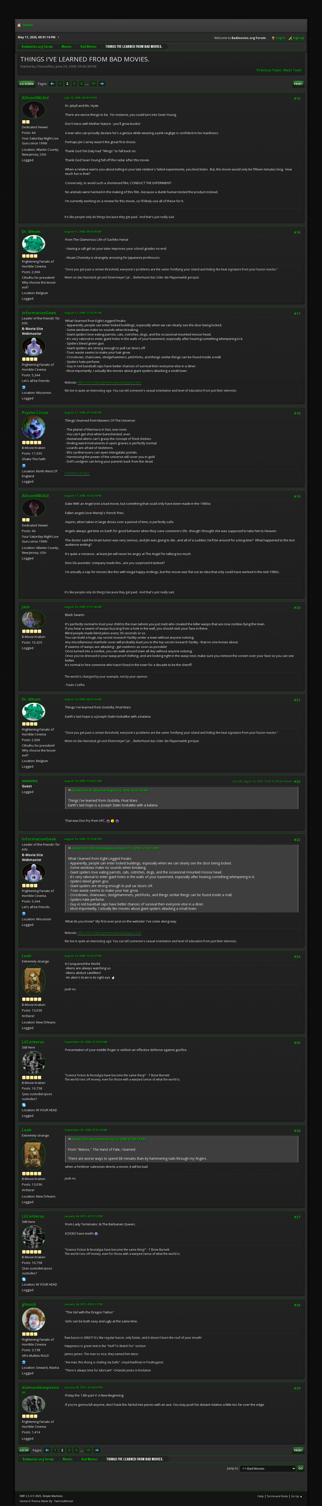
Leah (26, 956)
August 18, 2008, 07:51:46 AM (83, 607)
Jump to (232, 1468)
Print (298, 84)
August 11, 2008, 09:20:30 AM (83, 231)
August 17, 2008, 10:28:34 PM (83, 495)
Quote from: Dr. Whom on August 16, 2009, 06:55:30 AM (110, 790)
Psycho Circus (35, 412)
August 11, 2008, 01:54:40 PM (83, 412)
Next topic (293, 70)
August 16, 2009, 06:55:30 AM (83, 699)
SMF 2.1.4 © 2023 (30, 1496)
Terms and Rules (277, 1496)
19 (93, 83)
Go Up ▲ (296, 1496)
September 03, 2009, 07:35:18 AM (86, 1130)
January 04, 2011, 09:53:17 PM (84, 1304)
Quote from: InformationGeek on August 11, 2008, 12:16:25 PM (115, 848)
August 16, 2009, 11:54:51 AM (83, 781)
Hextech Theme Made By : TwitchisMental (46, 1501)
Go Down (27, 84)
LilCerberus (33, 1042)
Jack (26, 607)
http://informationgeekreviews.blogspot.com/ (109, 382)
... (87, 83)
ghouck (29, 1304)
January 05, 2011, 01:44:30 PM (84, 1387)
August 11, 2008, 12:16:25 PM (83, 313)
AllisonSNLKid (35, 97)
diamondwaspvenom (40, 1390)
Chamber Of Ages (77, 473)
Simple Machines (53, 1496)
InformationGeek (39, 313)
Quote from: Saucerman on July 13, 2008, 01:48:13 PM (108, 1139)
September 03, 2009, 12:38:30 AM (86, 1042)
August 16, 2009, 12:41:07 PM (83, 956)
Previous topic (269, 70)
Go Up (24, 1450)
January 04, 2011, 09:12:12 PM (84, 1216)
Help (261, 1496)
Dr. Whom (31, 231)
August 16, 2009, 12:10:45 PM (83, 839)
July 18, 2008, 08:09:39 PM (81, 97)
